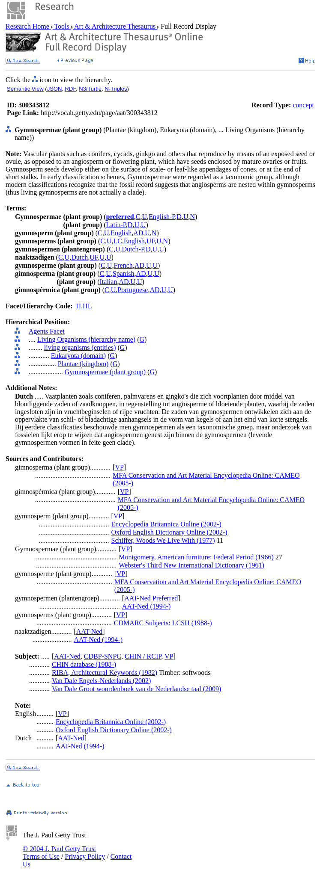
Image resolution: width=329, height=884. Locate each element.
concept (303, 105)
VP (119, 467)
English (121, 233)
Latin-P (116, 224)
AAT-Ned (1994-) (146, 606)
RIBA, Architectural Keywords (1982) (104, 672)
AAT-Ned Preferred (151, 598)
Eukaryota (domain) (78, 355)
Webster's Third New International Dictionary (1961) (191, 565)
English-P (162, 216)
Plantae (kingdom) (83, 363)
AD (138, 233)
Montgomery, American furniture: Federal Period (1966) (196, 557)
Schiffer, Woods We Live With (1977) (163, 540)
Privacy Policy (85, 856)
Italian (108, 281)
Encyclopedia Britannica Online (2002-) (166, 524)
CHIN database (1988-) (84, 664)
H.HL (84, 306)
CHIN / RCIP (143, 656)
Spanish (124, 273)
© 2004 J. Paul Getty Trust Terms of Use (59, 852)
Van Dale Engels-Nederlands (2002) (101, 680)
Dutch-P (133, 249)
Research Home (28, 26)
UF (151, 241)
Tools (62, 26)
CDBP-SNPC (102, 656)
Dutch (79, 257)
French (123, 265)
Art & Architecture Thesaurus (115, 26)
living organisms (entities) (80, 347)
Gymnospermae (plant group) (105, 371)
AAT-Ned (89, 631)
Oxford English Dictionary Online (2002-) (169, 532)
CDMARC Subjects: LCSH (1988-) (163, 623)
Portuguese (132, 289)
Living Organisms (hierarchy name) (86, 339)
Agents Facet (47, 331)
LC (118, 241)
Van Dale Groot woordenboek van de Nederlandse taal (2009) (136, 688)
